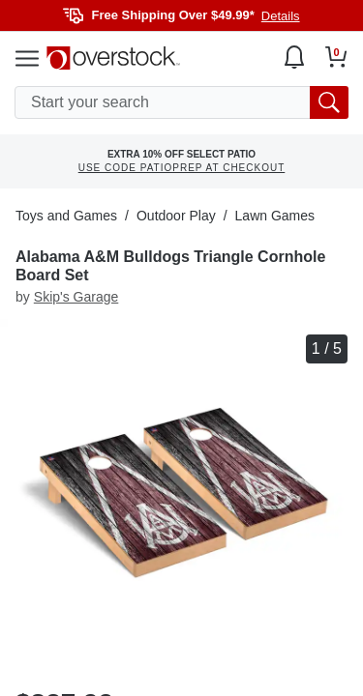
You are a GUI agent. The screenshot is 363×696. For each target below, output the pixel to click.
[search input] (181, 102)
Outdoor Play (176, 215)
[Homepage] (113, 58)
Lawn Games (275, 215)
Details (280, 16)
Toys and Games (66, 215)
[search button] (329, 102)
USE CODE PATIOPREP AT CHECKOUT (182, 167)
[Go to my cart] (336, 57)
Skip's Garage (76, 296)
